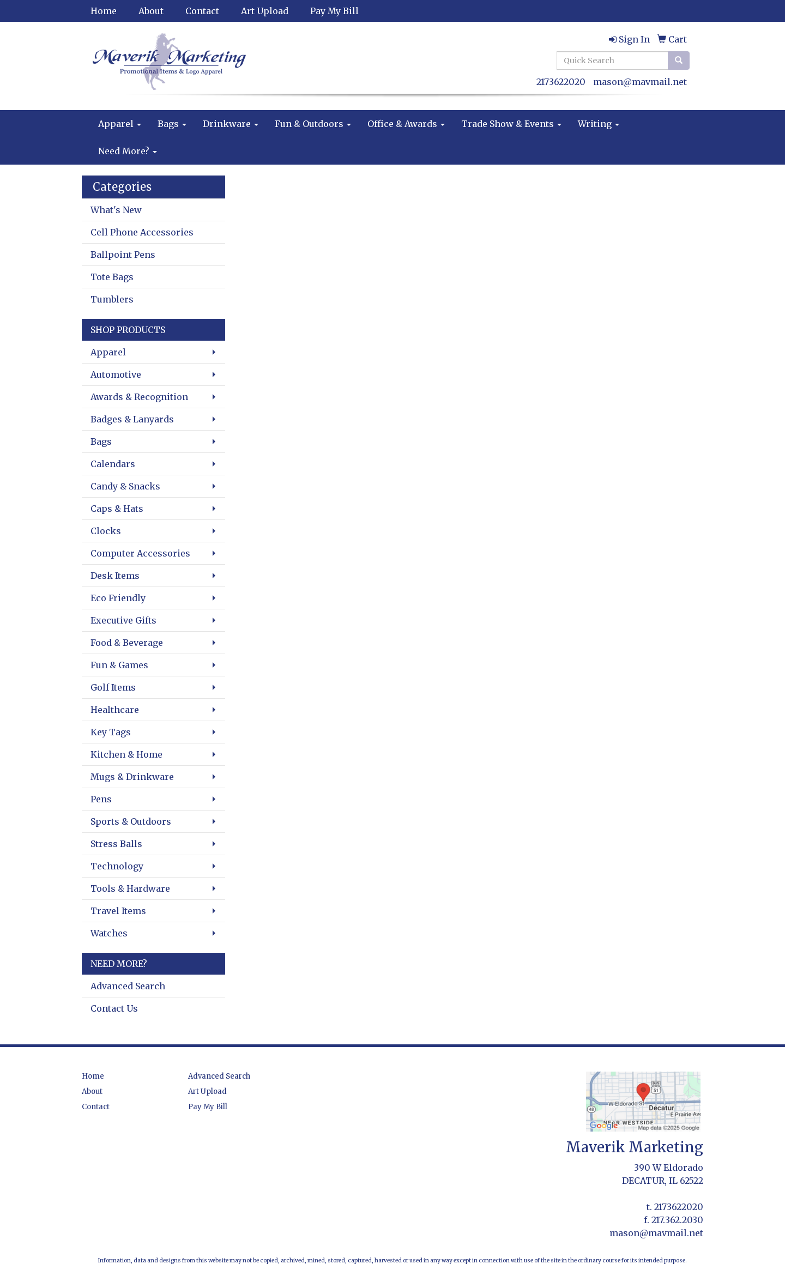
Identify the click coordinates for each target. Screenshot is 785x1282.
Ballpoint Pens (122, 254)
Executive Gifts (123, 620)
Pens (101, 799)
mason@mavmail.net (640, 81)
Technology (116, 866)
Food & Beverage (126, 642)
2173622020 (560, 81)
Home (103, 10)
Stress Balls (116, 843)
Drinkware (230, 123)
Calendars (112, 463)
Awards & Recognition (139, 396)
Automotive (115, 374)
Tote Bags (112, 276)
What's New (116, 209)
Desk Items (115, 575)
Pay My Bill (334, 10)
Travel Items (118, 910)
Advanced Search (127, 986)
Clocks (105, 530)
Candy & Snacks (125, 486)
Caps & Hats (116, 508)
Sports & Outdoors (130, 821)
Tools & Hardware (130, 888)
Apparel (119, 123)
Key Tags (110, 732)
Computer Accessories (140, 553)
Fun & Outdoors (313, 123)
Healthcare (114, 709)
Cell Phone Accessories (142, 232)
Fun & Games (119, 665)
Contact (202, 10)
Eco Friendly (118, 597)
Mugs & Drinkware (132, 776)
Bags (172, 123)
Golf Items (113, 687)
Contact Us (114, 1008)
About (151, 10)
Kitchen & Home (126, 754)
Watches (109, 933)
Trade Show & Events (511, 123)
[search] (679, 60)
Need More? (127, 151)
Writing (598, 123)
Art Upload (264, 10)
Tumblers (112, 299)
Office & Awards (406, 123)
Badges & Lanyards (132, 419)
